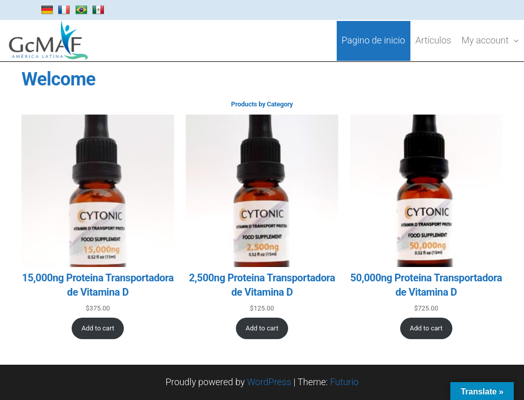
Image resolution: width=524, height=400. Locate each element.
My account (485, 40)
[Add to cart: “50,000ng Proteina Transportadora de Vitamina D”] (426, 328)
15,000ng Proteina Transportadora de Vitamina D (98, 285)
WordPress (269, 381)
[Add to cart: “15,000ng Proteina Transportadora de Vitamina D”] (98, 328)
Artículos (433, 40)
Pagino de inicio (373, 40)
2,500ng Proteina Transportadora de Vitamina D (262, 285)
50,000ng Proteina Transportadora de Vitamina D (427, 285)
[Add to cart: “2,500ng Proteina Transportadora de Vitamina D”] (262, 328)
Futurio (344, 381)
